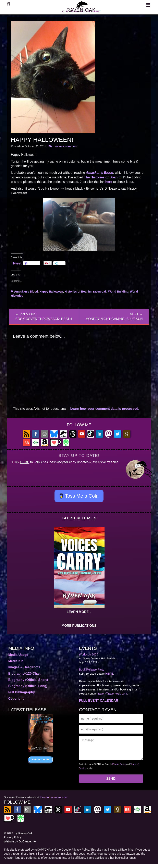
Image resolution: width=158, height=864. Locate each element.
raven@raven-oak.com (112, 693)
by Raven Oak (24, 833)
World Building (118, 291)
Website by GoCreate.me (20, 841)
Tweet (17, 263)
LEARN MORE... (79, 612)
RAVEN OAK (81, 12)
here (108, 182)
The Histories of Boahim (102, 177)
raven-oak (100, 291)
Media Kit (15, 661)
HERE (24, 462)
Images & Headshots (24, 667)
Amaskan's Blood (26, 291)
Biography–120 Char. (24, 673)
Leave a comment (66, 146)
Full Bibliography (21, 692)
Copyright (16, 698)
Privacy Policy (118, 764)
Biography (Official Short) (28, 680)
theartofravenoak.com (53, 797)
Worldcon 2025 (88, 654)
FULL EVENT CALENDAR (98, 700)
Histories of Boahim (78, 291)
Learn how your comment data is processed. (104, 408)
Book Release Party (91, 669)
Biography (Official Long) (27, 686)
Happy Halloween (51, 291)
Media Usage (18, 654)
